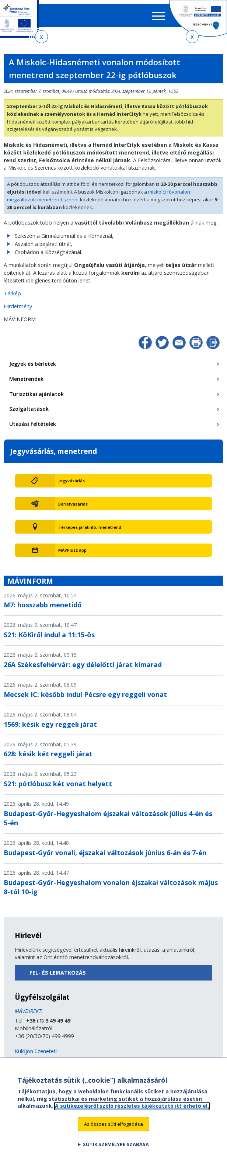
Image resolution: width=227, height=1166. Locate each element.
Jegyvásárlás (71, 480)
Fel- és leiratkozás (57, 972)
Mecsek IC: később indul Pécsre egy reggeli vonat (85, 694)
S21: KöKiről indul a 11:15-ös (49, 634)
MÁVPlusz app (72, 550)
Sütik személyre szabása (116, 1150)
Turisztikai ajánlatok (36, 394)
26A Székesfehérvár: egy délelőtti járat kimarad (83, 664)
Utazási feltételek (32, 423)
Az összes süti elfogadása (113, 1130)
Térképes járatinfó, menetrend (89, 527)
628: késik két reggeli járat (48, 753)
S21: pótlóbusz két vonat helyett (58, 783)
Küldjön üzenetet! (36, 1051)
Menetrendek (26, 378)
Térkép (12, 293)
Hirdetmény (18, 306)
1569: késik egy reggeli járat (50, 724)
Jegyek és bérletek (32, 363)
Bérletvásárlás (73, 504)
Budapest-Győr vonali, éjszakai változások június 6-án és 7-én (105, 852)
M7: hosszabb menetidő (42, 604)
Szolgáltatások (29, 408)
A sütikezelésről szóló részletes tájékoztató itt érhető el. (132, 1112)
